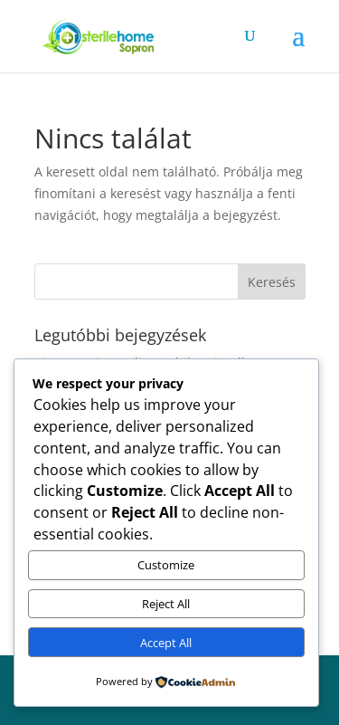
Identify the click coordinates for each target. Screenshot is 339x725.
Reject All (166, 604)
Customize (165, 565)
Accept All (166, 642)
